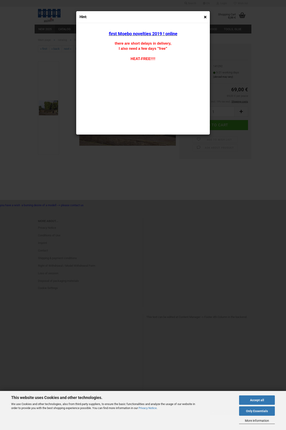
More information (257, 420)
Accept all (257, 400)
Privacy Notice (148, 408)
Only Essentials (257, 411)
